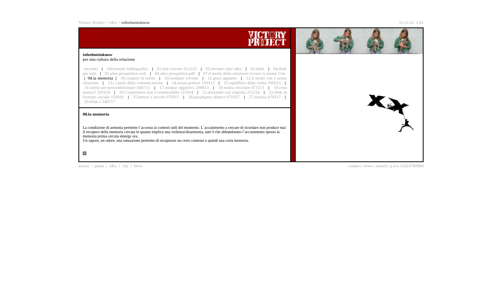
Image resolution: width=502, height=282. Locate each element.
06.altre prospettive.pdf (175, 73)
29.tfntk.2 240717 (99, 101)
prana (99, 165)
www (368, 165)
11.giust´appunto (222, 78)
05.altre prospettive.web (125, 73)
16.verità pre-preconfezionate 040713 (117, 87)
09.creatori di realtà (138, 78)
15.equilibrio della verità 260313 (252, 82)
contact (354, 165)
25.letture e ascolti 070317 (156, 96)
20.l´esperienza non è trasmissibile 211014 (156, 92)
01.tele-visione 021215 (176, 68)
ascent (83, 165)
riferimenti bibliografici (127, 68)
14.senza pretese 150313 (193, 82)
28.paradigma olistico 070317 (214, 96)
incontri (91, 68)
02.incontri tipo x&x (224, 68)
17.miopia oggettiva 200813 (184, 87)
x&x (113, 22)
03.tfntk (257, 68)
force (138, 165)
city (125, 165)
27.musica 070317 (265, 96)
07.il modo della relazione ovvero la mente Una (244, 73)
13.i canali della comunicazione (135, 82)
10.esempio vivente (181, 78)
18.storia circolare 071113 (241, 87)
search (381, 165)
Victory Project (91, 22)
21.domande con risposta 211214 (231, 92)
